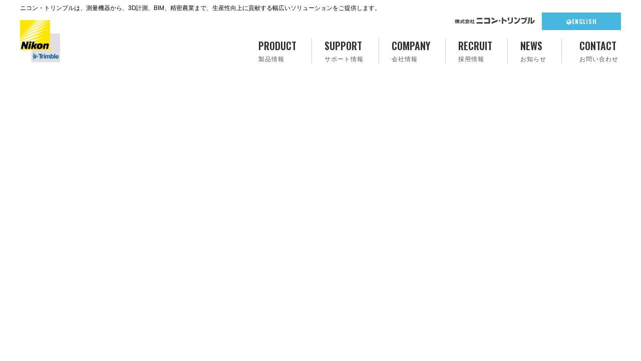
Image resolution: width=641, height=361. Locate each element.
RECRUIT (475, 51)
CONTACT (598, 51)
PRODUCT (277, 51)
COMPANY (411, 51)
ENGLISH (581, 21)
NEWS (533, 51)
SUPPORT (344, 51)
